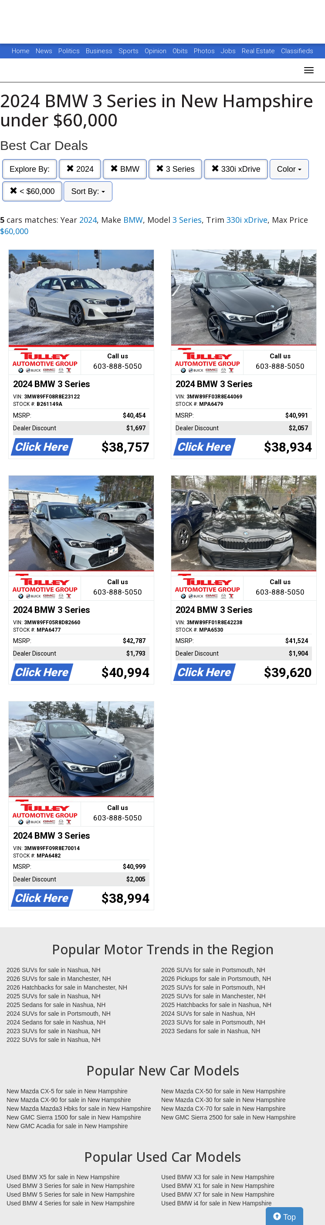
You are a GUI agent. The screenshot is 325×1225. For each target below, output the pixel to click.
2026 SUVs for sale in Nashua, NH (54, 969)
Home (21, 51)
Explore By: (30, 169)
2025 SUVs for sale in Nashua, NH (54, 996)
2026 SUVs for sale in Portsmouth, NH (213, 969)
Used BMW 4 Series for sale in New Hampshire (71, 1203)
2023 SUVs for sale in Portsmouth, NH (213, 1022)
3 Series (175, 169)
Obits (181, 51)
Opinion (156, 51)
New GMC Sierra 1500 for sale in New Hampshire (74, 1117)
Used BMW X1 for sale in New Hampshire (217, 1185)
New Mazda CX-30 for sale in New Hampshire (223, 1099)
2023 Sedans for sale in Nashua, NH (210, 1031)
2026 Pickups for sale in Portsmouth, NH (216, 978)
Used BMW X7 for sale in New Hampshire (217, 1194)
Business (100, 51)
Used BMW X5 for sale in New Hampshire (63, 1177)
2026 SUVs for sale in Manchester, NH (59, 978)
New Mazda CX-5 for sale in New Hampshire (67, 1091)
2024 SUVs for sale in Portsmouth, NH (59, 1013)
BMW (124, 169)
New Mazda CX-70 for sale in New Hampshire (223, 1108)
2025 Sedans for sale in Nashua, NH (56, 1004)
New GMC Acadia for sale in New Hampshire (67, 1126)
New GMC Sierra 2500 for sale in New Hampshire (228, 1117)
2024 (80, 169)
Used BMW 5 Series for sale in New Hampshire (71, 1194)
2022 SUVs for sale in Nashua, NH (54, 1039)
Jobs (229, 51)
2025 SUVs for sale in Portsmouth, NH (213, 987)
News (44, 51)
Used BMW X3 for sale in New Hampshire (217, 1177)
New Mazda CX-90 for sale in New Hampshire (69, 1099)
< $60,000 (32, 191)
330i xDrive (236, 169)
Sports (129, 51)
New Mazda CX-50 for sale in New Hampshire (223, 1091)
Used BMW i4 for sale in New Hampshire (216, 1203)
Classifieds (297, 51)
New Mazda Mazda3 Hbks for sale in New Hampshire (79, 1108)
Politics (69, 51)
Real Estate (259, 51)
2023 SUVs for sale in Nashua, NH (54, 1031)
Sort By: (88, 191)
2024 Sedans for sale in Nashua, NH (56, 1022)
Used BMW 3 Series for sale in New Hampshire (71, 1185)
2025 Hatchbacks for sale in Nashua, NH (216, 1004)
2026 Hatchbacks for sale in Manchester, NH (67, 987)
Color (289, 169)
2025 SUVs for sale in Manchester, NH (213, 996)
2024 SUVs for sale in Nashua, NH (208, 1013)
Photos (205, 51)
